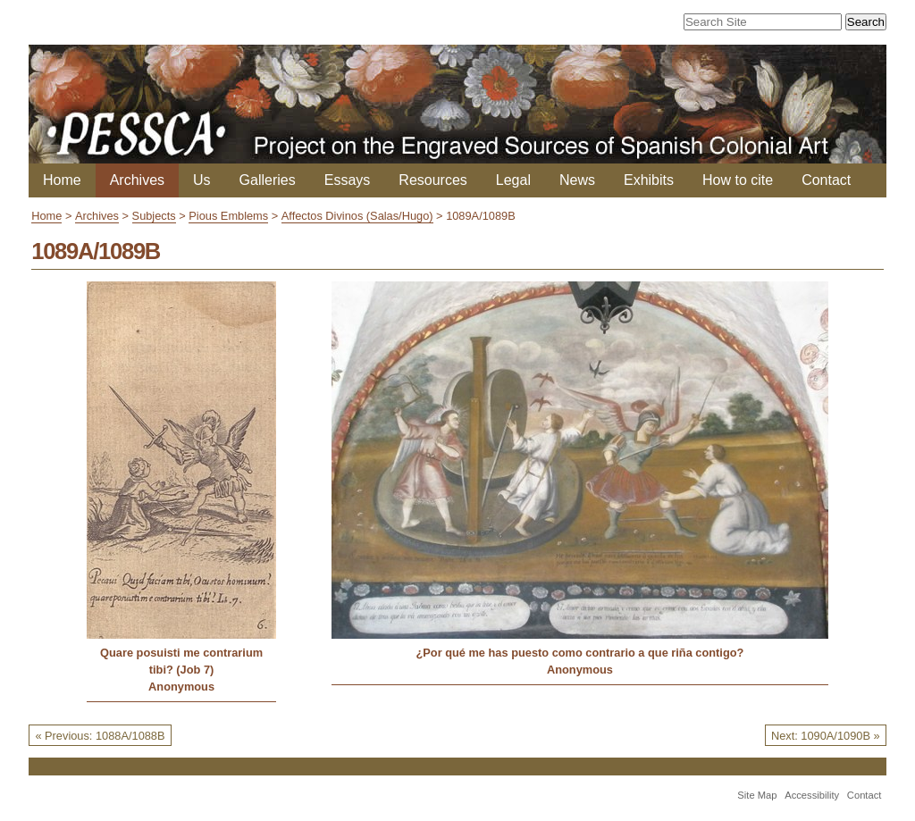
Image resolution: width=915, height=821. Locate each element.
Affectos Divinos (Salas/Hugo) (357, 215)
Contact (826, 180)
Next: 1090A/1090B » (825, 735)
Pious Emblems (228, 215)
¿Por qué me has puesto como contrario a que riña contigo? (579, 652)
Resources (432, 180)
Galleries (267, 180)
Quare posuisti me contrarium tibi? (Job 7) (181, 661)
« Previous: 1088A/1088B (99, 735)
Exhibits (649, 180)
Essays (347, 180)
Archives (137, 180)
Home (62, 180)
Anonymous (181, 686)
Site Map (756, 795)
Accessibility (812, 795)
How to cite (737, 180)
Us (202, 180)
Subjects (154, 215)
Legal (513, 180)
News (577, 180)
